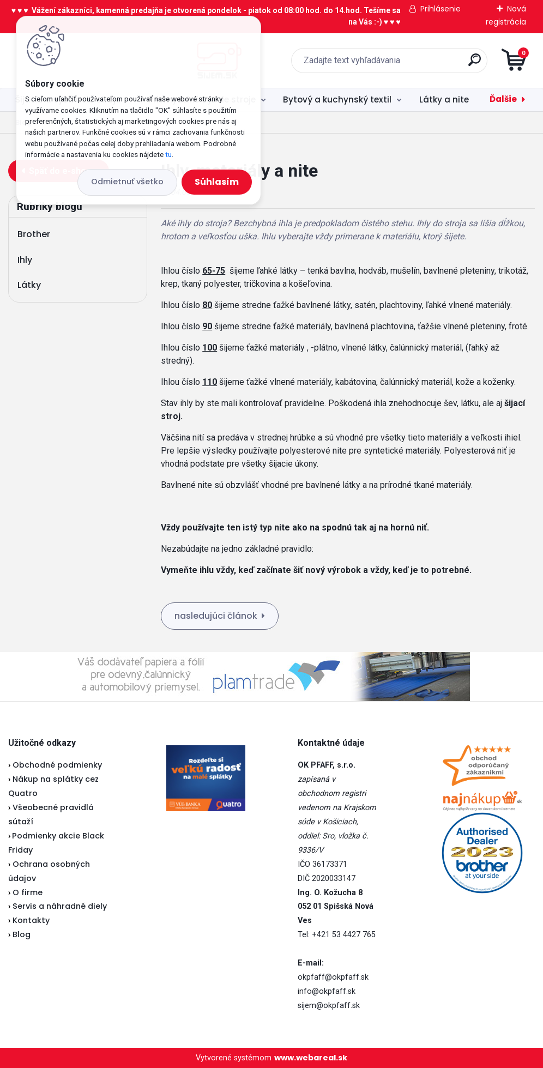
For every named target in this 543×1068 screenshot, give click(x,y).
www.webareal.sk (310, 1057)
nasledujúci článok (215, 616)
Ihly (24, 260)
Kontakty (31, 920)
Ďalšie (503, 99)
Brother (33, 234)
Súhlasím (217, 182)
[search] (402, 64)
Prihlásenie (440, 8)
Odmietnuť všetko (127, 181)
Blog (22, 934)
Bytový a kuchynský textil (337, 99)
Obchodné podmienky (57, 764)
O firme (28, 892)
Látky (29, 285)
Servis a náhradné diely (60, 906)
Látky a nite (444, 99)
